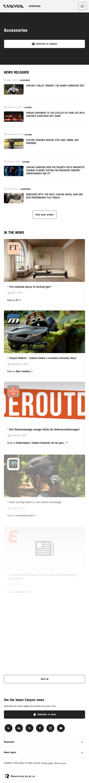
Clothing (28, 107)
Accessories (25, 80)
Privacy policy (47, 763)
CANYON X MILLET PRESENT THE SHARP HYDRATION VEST (55, 85)
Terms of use (60, 763)
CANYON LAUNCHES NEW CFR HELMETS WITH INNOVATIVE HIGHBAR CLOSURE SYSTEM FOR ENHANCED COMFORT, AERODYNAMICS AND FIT (55, 170)
